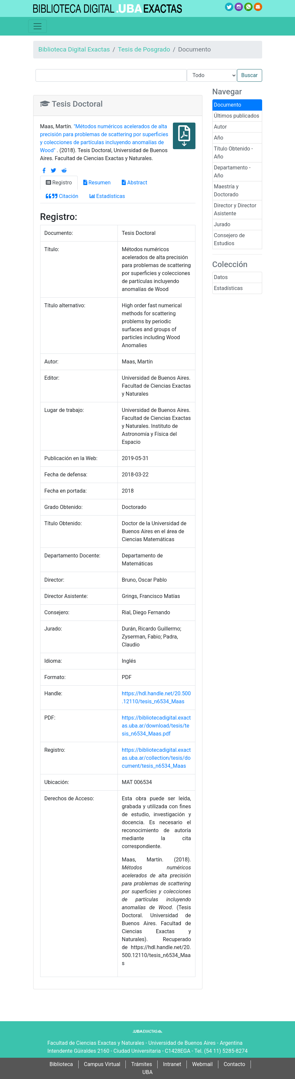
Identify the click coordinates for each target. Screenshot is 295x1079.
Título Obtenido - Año (233, 153)
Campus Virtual (102, 1064)
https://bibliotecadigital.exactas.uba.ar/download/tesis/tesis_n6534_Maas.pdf (156, 726)
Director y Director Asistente (235, 209)
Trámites (141, 1064)
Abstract (134, 182)
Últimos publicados (236, 116)
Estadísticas (228, 288)
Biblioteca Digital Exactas (74, 49)
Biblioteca (61, 1064)
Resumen (97, 182)
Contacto (234, 1064)
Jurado (222, 224)
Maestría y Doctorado (226, 190)
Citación (62, 196)
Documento (227, 105)
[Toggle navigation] (37, 26)
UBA (147, 1072)
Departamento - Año (232, 171)
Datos (221, 277)
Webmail (202, 1064)
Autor (220, 127)
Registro (59, 182)
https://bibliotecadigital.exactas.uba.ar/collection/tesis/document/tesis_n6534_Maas (156, 758)
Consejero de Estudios (229, 239)
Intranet (172, 1064)
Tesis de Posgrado (144, 49)
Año (218, 138)
